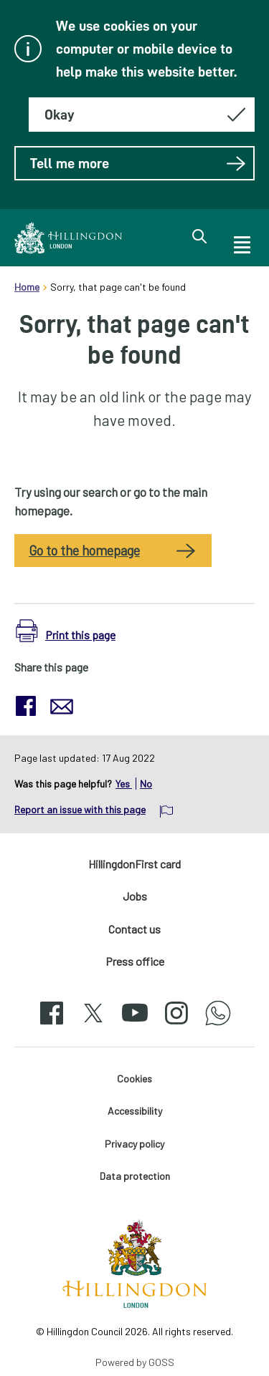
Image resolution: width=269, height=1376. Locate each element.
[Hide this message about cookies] (142, 114)
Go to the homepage (84, 550)
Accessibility (135, 1111)
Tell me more (138, 163)
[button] (65, 631)
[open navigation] (241, 242)
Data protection (135, 1176)
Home (26, 287)
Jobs (135, 896)
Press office (134, 961)
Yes (123, 783)
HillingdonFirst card (134, 864)
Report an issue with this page (80, 809)
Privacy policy (134, 1144)
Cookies (134, 1078)
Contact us (134, 929)
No (146, 783)
